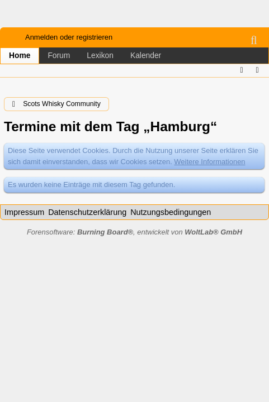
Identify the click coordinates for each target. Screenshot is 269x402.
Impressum (24, 212)
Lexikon (100, 55)
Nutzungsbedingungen (170, 212)
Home (19, 55)
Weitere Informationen (209, 161)
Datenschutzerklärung (87, 212)
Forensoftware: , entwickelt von (134, 232)
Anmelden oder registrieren (68, 37)
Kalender (145, 55)
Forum (59, 55)
